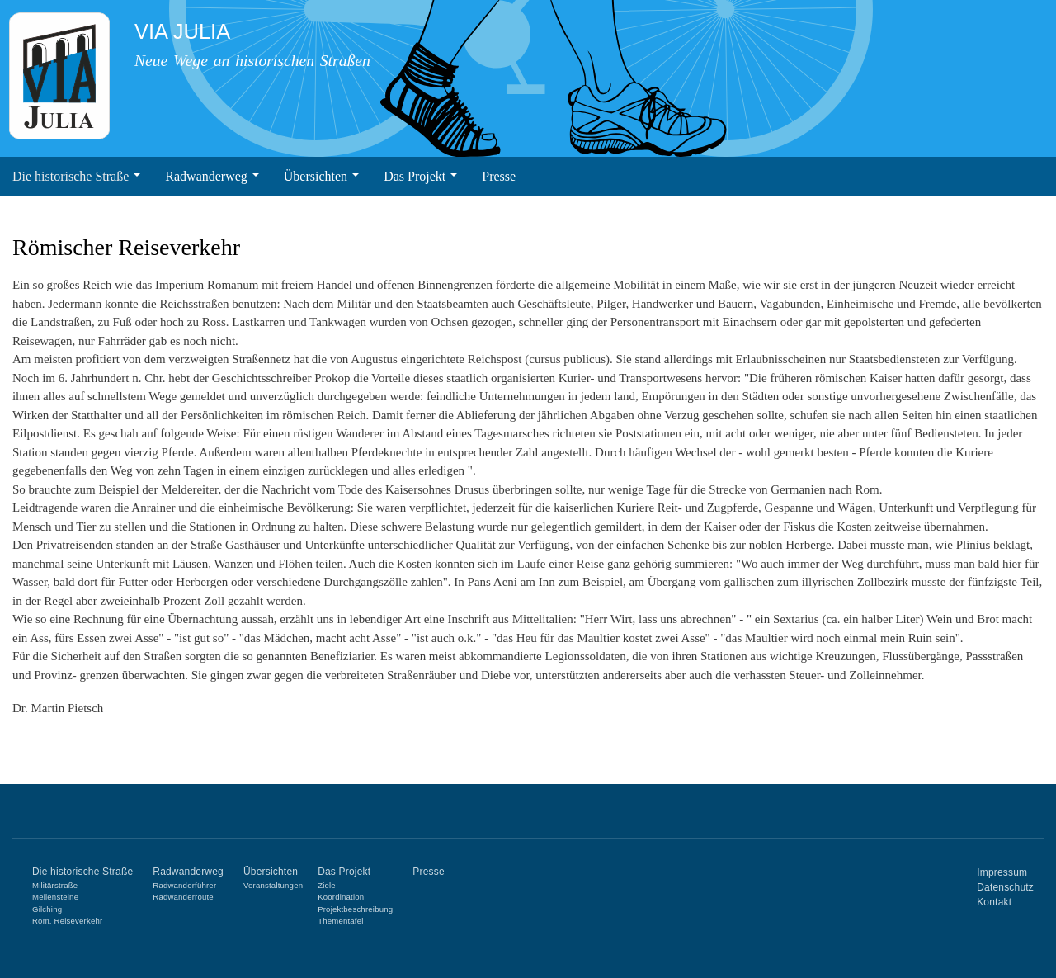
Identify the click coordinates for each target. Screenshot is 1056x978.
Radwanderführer (184, 885)
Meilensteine (55, 896)
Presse (499, 176)
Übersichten (321, 176)
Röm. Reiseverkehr (67, 920)
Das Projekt (420, 176)
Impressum (1002, 872)
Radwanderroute (183, 896)
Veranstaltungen (273, 885)
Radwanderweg (212, 176)
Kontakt (994, 902)
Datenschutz (1005, 887)
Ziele (327, 885)
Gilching (47, 909)
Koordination (341, 896)
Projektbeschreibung (355, 909)
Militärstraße (55, 885)
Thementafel (340, 920)
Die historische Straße (76, 176)
